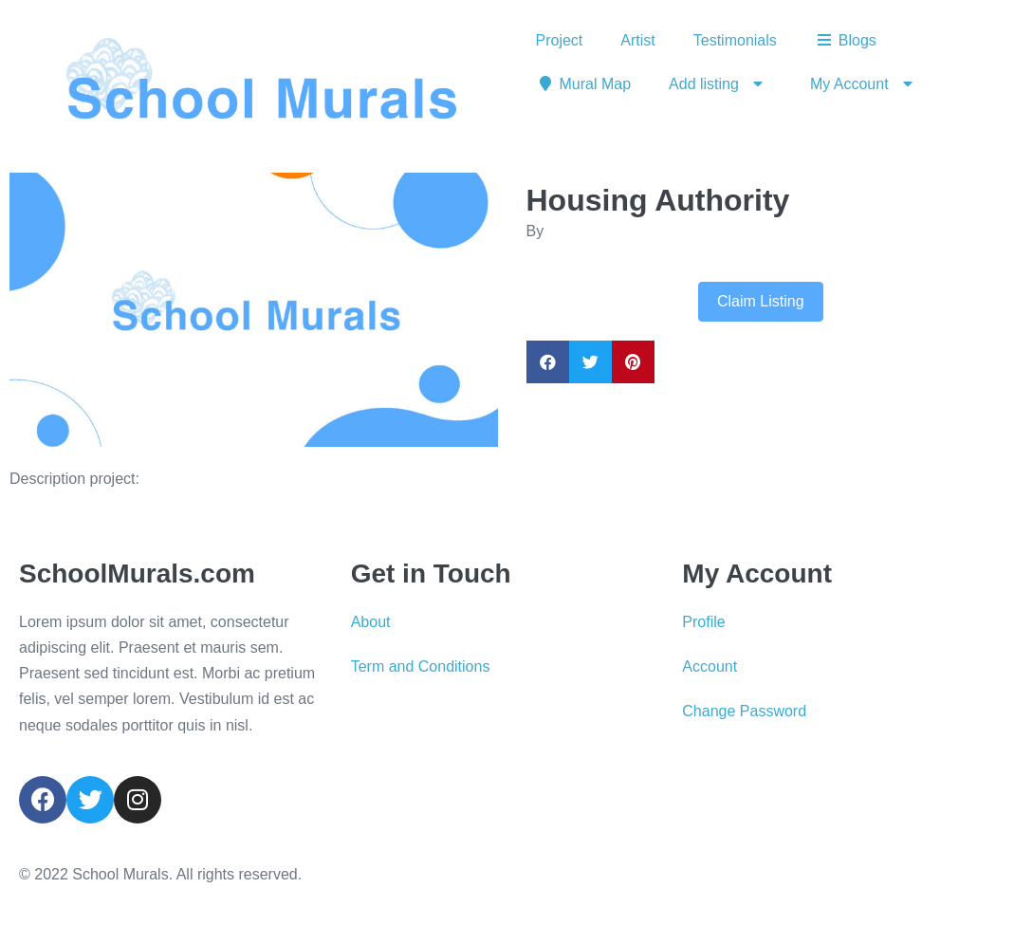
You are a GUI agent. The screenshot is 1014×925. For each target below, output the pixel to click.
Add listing (720, 84)
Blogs (845, 40)
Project (559, 40)
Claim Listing (760, 301)
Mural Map (584, 84)
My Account (866, 84)
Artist (637, 40)
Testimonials (735, 40)
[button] (46, 310)
